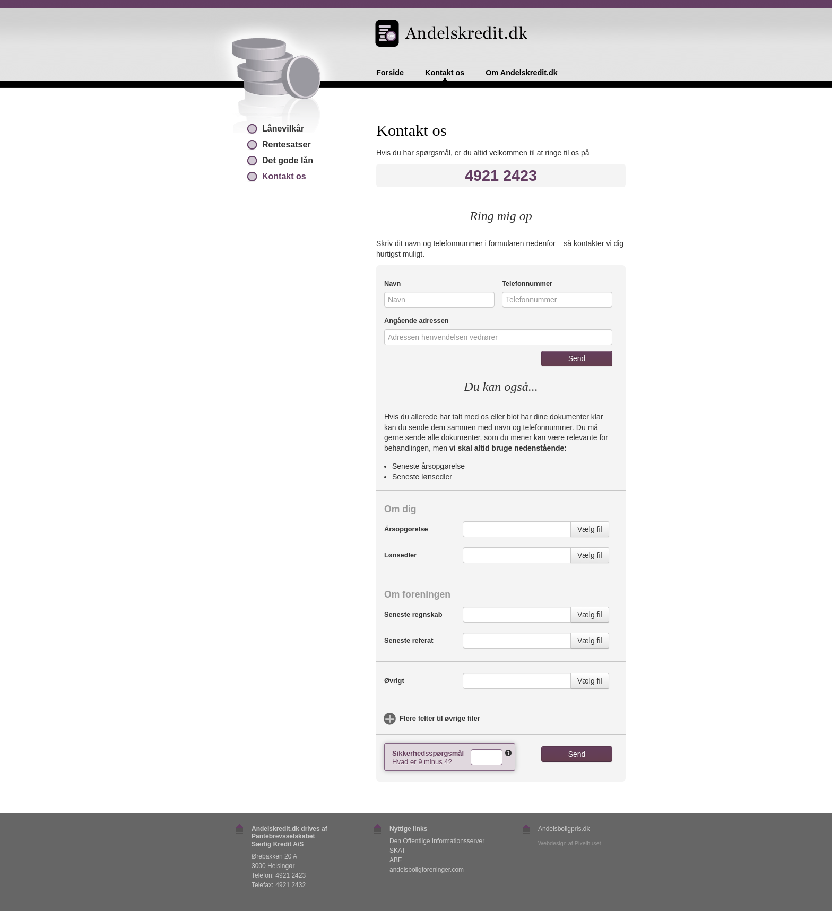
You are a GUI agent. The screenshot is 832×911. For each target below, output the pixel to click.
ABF (395, 860)
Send (577, 358)
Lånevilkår (283, 128)
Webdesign (552, 843)
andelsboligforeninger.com (426, 869)
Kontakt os (444, 73)
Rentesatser (286, 144)
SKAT (397, 850)
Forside (390, 73)
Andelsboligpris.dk (564, 829)
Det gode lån (287, 160)
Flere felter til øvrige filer (440, 718)
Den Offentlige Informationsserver (436, 841)
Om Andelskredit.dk (521, 73)
